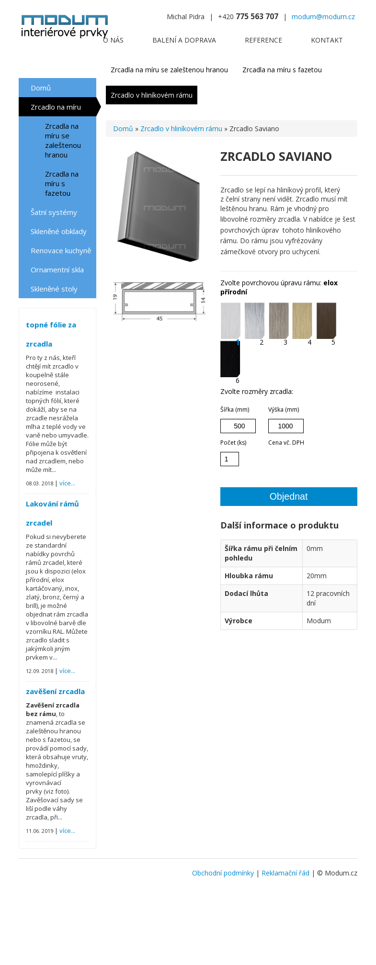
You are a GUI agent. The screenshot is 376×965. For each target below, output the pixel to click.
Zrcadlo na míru (56, 107)
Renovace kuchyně (61, 250)
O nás (113, 40)
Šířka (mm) (234, 409)
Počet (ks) (233, 442)
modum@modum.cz (323, 16)
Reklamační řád (285, 872)
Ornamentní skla (57, 269)
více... (67, 483)
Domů (41, 87)
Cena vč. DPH (286, 442)
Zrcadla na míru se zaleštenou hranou (63, 140)
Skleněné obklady (59, 231)
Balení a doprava (184, 40)
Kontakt (327, 40)
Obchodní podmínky (223, 872)
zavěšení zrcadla (55, 691)
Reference (263, 40)
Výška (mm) (283, 409)
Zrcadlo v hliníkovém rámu (152, 95)
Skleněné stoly (54, 288)
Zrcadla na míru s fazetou (62, 183)
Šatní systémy (54, 212)
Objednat (289, 496)
